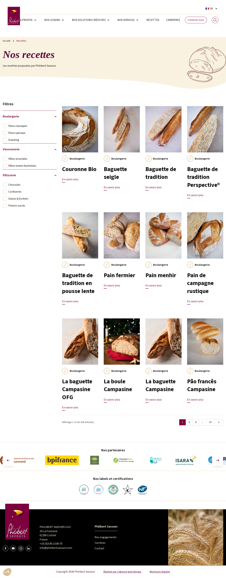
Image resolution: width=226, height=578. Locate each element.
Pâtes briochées (17, 159)
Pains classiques (17, 126)
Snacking (13, 140)
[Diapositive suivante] (217, 460)
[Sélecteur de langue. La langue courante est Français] (212, 8)
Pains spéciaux (16, 133)
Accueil (6, 41)
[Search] (215, 20)
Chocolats (14, 185)
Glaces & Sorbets (18, 199)
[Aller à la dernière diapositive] (8, 460)
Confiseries (15, 192)
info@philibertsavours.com (56, 548)
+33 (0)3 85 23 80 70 (51, 544)
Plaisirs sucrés (16, 206)
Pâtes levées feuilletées (22, 166)
